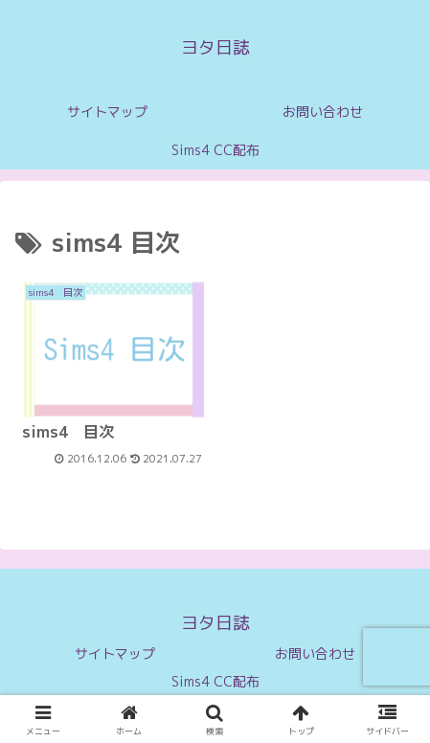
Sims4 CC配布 (215, 681)
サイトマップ (115, 653)
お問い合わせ (315, 653)
